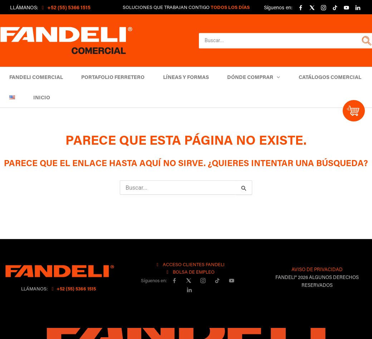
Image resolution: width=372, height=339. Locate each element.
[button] (365, 41)
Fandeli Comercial (35, 77)
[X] (312, 8)
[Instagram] (323, 8)
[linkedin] (358, 8)
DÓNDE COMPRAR (243, 77)
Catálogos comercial (316, 77)
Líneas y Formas (178, 77)
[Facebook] (300, 8)
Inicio (37, 97)
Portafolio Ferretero (108, 77)
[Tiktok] (335, 8)
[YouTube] (346, 8)
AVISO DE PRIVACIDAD (317, 269)
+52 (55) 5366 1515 (73, 288)
